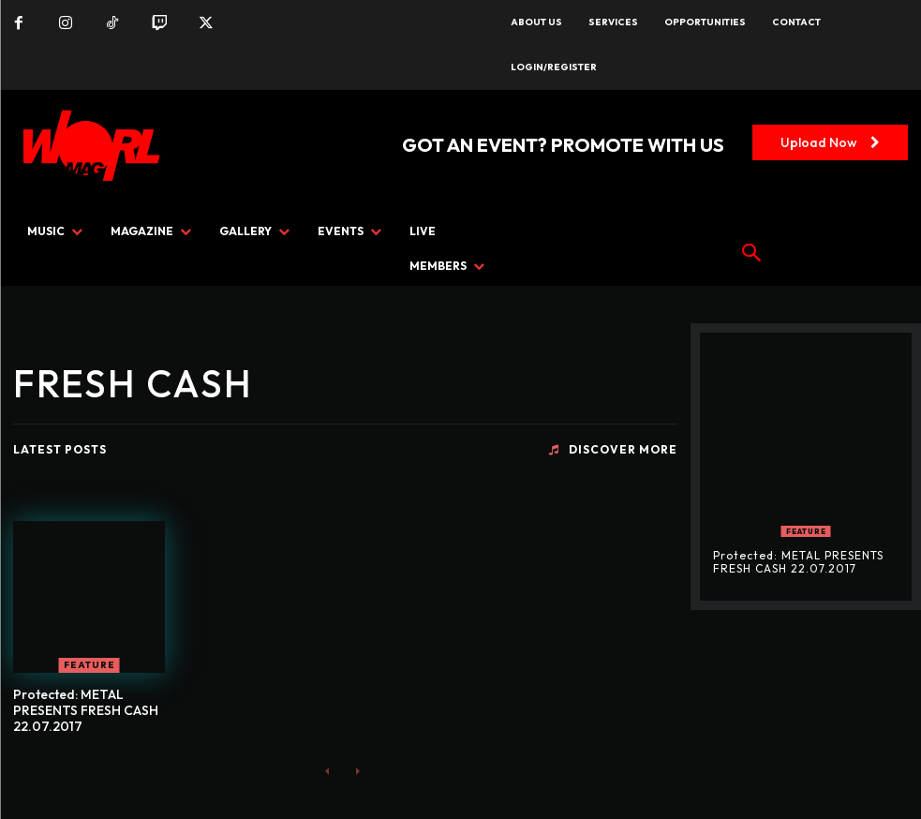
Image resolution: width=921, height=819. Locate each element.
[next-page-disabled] (357, 770)
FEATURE (89, 665)
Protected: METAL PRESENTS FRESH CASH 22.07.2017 (85, 710)
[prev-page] (327, 770)
